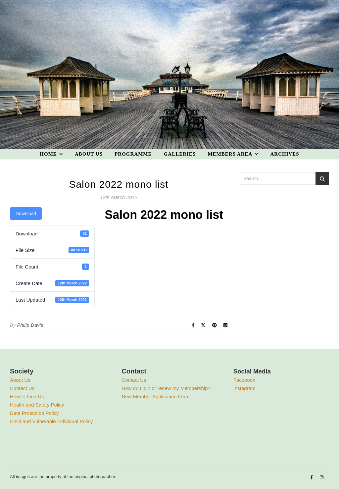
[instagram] (321, 477)
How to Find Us (27, 396)
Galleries (180, 154)
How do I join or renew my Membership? (165, 388)
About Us (20, 380)
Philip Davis (30, 325)
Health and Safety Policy (37, 405)
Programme (133, 154)
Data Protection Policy (34, 413)
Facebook (244, 380)
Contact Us (22, 388)
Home (48, 154)
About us (89, 154)
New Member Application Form (155, 396)
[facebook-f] (312, 477)
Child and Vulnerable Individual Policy (51, 421)
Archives (284, 154)
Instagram (244, 388)
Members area (230, 154)
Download (26, 213)
